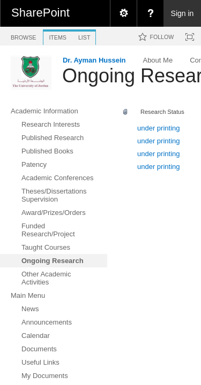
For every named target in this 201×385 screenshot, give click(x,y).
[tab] (23, 35)
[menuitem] (123, 13)
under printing (158, 128)
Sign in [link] (182, 13)
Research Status (162, 112)
